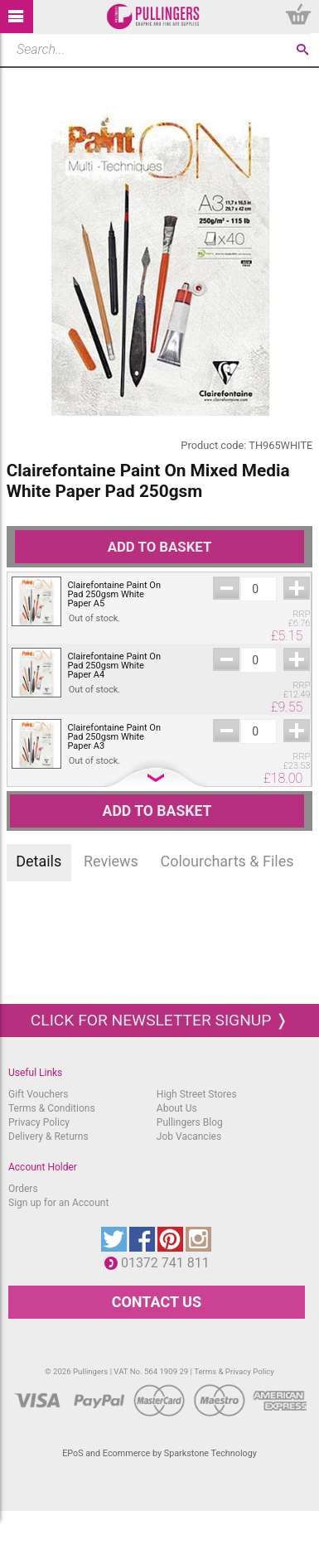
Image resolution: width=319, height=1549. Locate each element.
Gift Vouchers (38, 1094)
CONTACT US (156, 1301)
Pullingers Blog (190, 1122)
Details (38, 861)
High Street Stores (197, 1094)
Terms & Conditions (51, 1108)
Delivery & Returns (48, 1136)
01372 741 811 (169, 1263)
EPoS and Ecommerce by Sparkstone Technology (159, 1453)
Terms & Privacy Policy (234, 1371)
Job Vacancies (189, 1136)
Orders (23, 1188)
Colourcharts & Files (227, 861)
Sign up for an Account (58, 1203)
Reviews (111, 861)
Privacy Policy (39, 1122)
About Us (177, 1108)
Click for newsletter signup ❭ (159, 1020)
